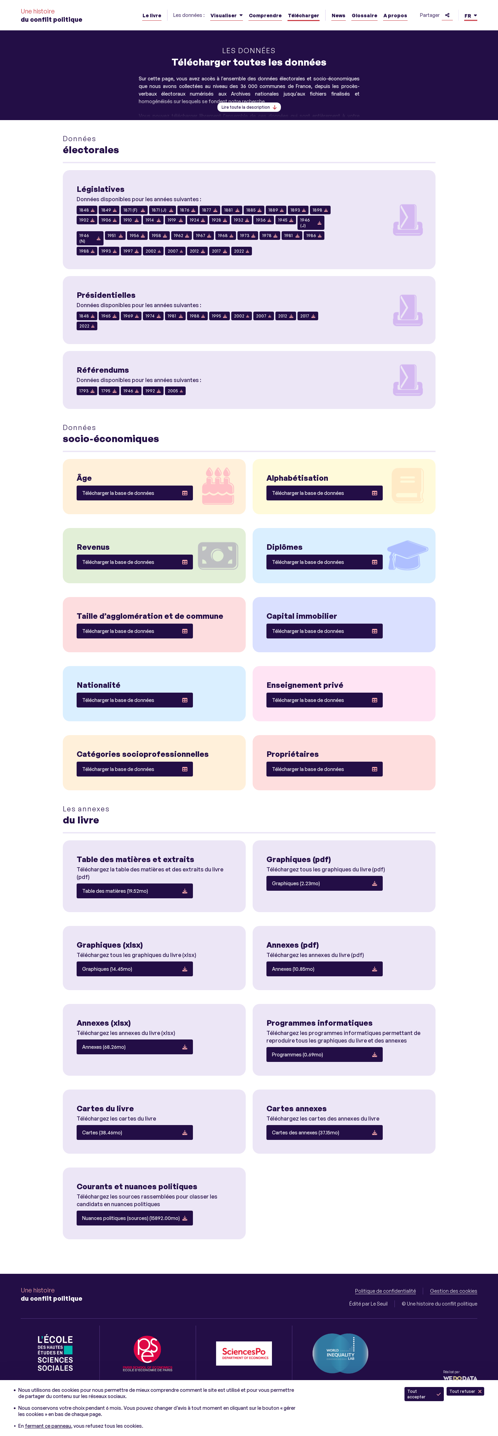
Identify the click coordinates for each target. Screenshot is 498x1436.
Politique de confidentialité (385, 1291)
